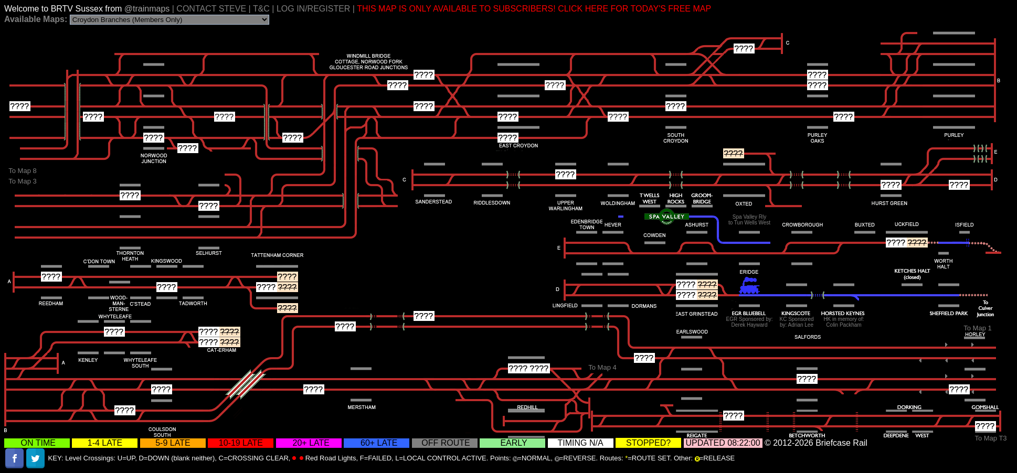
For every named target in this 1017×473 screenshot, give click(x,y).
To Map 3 (22, 181)
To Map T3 (990, 438)
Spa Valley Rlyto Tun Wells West (749, 219)
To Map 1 (977, 328)
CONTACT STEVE (211, 8)
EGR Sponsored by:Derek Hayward (749, 322)
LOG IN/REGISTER (313, 8)
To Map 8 (22, 171)
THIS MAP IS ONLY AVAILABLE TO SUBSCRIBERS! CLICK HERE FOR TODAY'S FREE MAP (534, 8)
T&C (261, 8)
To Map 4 (602, 367)
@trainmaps (148, 8)
